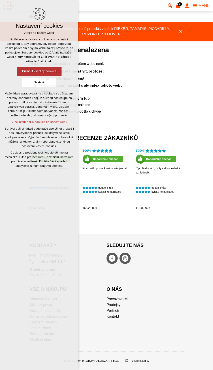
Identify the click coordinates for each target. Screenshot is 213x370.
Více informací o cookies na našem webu (39, 122)
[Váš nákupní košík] (178, 5)
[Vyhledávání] (170, 5)
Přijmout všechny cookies (39, 71)
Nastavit (39, 82)
